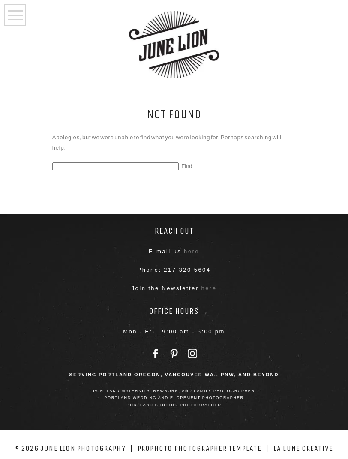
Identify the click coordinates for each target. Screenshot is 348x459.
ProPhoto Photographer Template (199, 448)
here (191, 251)
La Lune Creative (303, 448)
